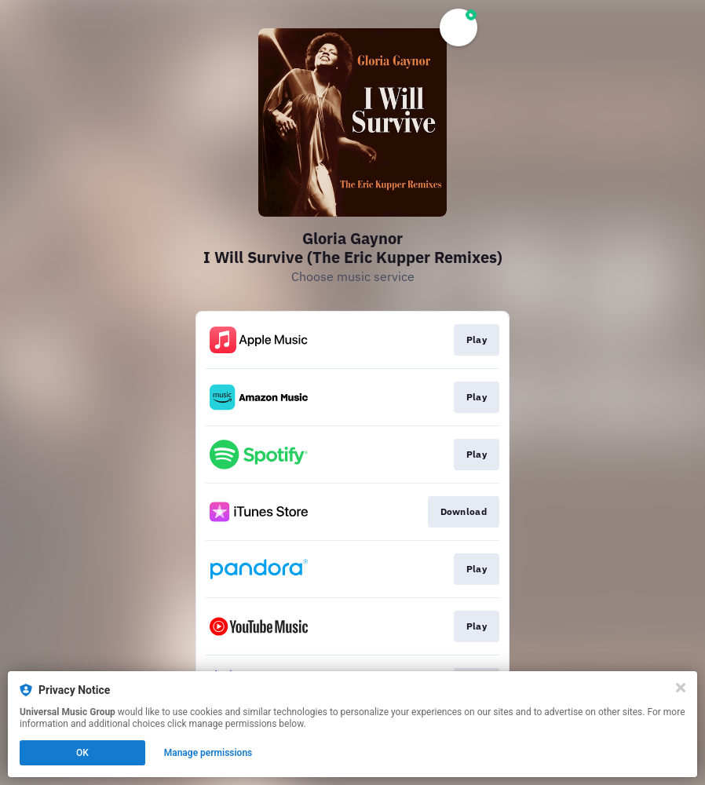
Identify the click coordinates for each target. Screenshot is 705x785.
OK (82, 752)
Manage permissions (208, 752)
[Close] (680, 687)
